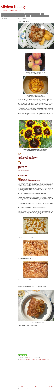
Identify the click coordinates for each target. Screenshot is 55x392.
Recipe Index (5, 14)
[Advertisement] (35, 376)
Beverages (34, 15)
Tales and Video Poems (43, 15)
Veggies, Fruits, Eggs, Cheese (8, 15)
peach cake (28, 359)
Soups (16, 14)
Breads (27, 15)
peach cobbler (33, 359)
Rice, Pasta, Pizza (20, 15)
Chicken (27, 14)
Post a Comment (21, 364)
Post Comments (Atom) (25, 388)
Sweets (11, 14)
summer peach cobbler (45, 359)
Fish (42, 14)
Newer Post (20, 386)
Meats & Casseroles (35, 14)
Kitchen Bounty (13, 7)
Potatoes (22, 14)
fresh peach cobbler (23, 359)
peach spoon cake (38, 359)
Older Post (50, 386)
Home (35, 386)
